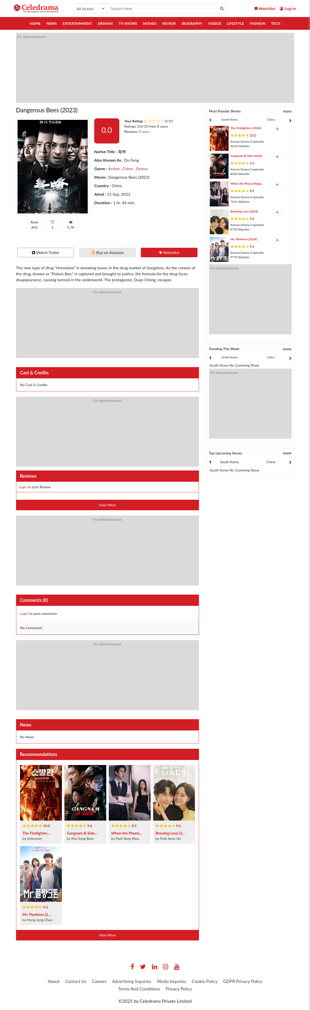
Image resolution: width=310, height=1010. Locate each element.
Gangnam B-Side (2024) (246, 156)
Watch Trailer (46, 252)
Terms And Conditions (161, 989)
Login (23, 487)
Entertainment (77, 23)
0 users (144, 131)
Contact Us (96, 981)
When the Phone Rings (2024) (246, 184)
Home (35, 23)
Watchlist (169, 252)
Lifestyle (235, 23)
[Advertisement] (155, 68)
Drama (141, 168)
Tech (275, 23)
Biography (192, 23)
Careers (120, 981)
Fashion (257, 23)
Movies (149, 23)
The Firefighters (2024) (246, 128)
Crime (127, 168)
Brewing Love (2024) (244, 211)
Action (114, 168)
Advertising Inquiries (154, 981)
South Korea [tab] (230, 119)
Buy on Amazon (107, 252)
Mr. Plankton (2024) (244, 239)
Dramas (105, 23)
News (51, 23)
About (73, 981)
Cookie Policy (230, 981)
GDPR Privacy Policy (113, 989)
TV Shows (128, 23)
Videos (214, 23)
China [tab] (271, 119)
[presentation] (229, 119)
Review (169, 23)
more (287, 111)
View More (107, 505)
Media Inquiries (195, 981)
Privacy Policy (203, 989)
